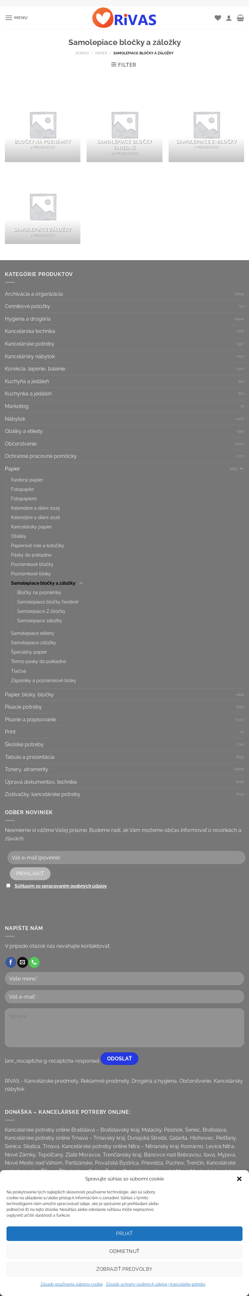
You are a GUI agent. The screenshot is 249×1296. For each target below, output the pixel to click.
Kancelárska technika (30, 331)
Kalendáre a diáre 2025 (35, 508)
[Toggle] (241, 469)
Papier (101, 53)
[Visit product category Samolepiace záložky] (42, 206)
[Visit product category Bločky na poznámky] (42, 124)
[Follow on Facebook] (11, 962)
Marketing (17, 406)
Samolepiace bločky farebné (47, 601)
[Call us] (34, 962)
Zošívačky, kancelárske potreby (42, 794)
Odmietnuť (124, 1251)
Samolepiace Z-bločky (41, 611)
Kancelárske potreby (29, 344)
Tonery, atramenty (26, 769)
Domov (82, 53)
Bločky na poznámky (39, 592)
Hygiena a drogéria (28, 319)
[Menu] (16, 18)
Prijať (124, 1233)
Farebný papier (27, 479)
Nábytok (15, 419)
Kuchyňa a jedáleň (27, 381)
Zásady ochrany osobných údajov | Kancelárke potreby (156, 1284)
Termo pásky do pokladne (38, 661)
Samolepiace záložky (39, 620)
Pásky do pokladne (31, 555)
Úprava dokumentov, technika (41, 782)
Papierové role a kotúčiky (37, 545)
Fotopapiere (24, 498)
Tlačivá (18, 671)
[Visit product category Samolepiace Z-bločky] (206, 124)
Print (10, 732)
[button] (239, 1179)
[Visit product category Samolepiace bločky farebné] (124, 124)
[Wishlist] (218, 18)
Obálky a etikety (24, 431)
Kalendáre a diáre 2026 (35, 517)
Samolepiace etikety (32, 633)
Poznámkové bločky (32, 564)
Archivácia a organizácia (34, 294)
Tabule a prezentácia (29, 757)
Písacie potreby (23, 707)
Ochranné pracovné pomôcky (41, 456)
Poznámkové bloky (31, 573)
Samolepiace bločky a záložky (43, 583)
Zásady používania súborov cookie (72, 1284)
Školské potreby (24, 744)
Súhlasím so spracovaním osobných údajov (61, 886)
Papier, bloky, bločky (29, 695)
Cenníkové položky (27, 306)
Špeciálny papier (29, 652)
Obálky (18, 536)
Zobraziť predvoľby (124, 1269)
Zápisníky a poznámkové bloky (43, 680)
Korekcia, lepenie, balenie (35, 369)
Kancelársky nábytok (30, 356)
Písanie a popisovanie (30, 719)
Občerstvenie (21, 444)
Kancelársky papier (31, 526)
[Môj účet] (229, 18)
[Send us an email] (22, 962)
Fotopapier (22, 489)
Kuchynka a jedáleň (28, 394)
